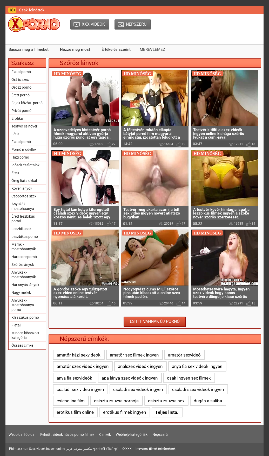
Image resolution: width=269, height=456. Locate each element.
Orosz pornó (21, 87)
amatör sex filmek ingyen (134, 355)
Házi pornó (20, 157)
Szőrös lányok (22, 264)
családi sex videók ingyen (138, 389)
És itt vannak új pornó (155, 321)
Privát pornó (21, 111)
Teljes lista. (166, 412)
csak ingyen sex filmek (189, 378)
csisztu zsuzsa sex (166, 400)
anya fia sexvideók (74, 378)
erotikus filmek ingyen (124, 412)
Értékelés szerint (116, 49)
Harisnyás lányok (25, 285)
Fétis (15, 134)
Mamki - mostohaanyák (23, 246)
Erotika (17, 118)
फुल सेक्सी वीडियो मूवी (105, 449)
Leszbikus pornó (24, 236)
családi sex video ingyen (80, 389)
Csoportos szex (23, 196)
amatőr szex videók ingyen (83, 366)
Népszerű (160, 434)
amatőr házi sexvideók (78, 355)
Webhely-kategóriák (131, 434)
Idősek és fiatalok (25, 165)
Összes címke (22, 345)
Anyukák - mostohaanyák (23, 274)
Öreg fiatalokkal (24, 181)
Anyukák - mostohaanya (22, 206)
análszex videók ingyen (140, 366)
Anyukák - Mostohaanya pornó (22, 305)
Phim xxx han (18, 449)
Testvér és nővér (24, 126)
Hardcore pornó (24, 257)
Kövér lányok (21, 188)
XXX (128, 449)
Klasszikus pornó (25, 317)
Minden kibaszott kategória (25, 335)
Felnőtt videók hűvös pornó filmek (67, 434)
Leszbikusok (21, 229)
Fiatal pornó (21, 72)
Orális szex (20, 79)
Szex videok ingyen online (47, 449)
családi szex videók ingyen (198, 389)
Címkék (105, 434)
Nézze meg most (75, 49)
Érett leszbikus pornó (23, 218)
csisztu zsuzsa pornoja (116, 400)
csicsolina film (71, 400)
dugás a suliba (208, 400)
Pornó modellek (23, 149)
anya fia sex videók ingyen (197, 366)
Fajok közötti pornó (27, 103)
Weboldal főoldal (22, 434)
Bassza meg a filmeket (29, 49)
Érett (15, 173)
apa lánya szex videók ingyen (130, 378)
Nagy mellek (21, 292)
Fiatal (16, 325)
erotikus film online (75, 412)
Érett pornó (20, 95)
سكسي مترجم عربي (79, 449)
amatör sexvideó (184, 355)
